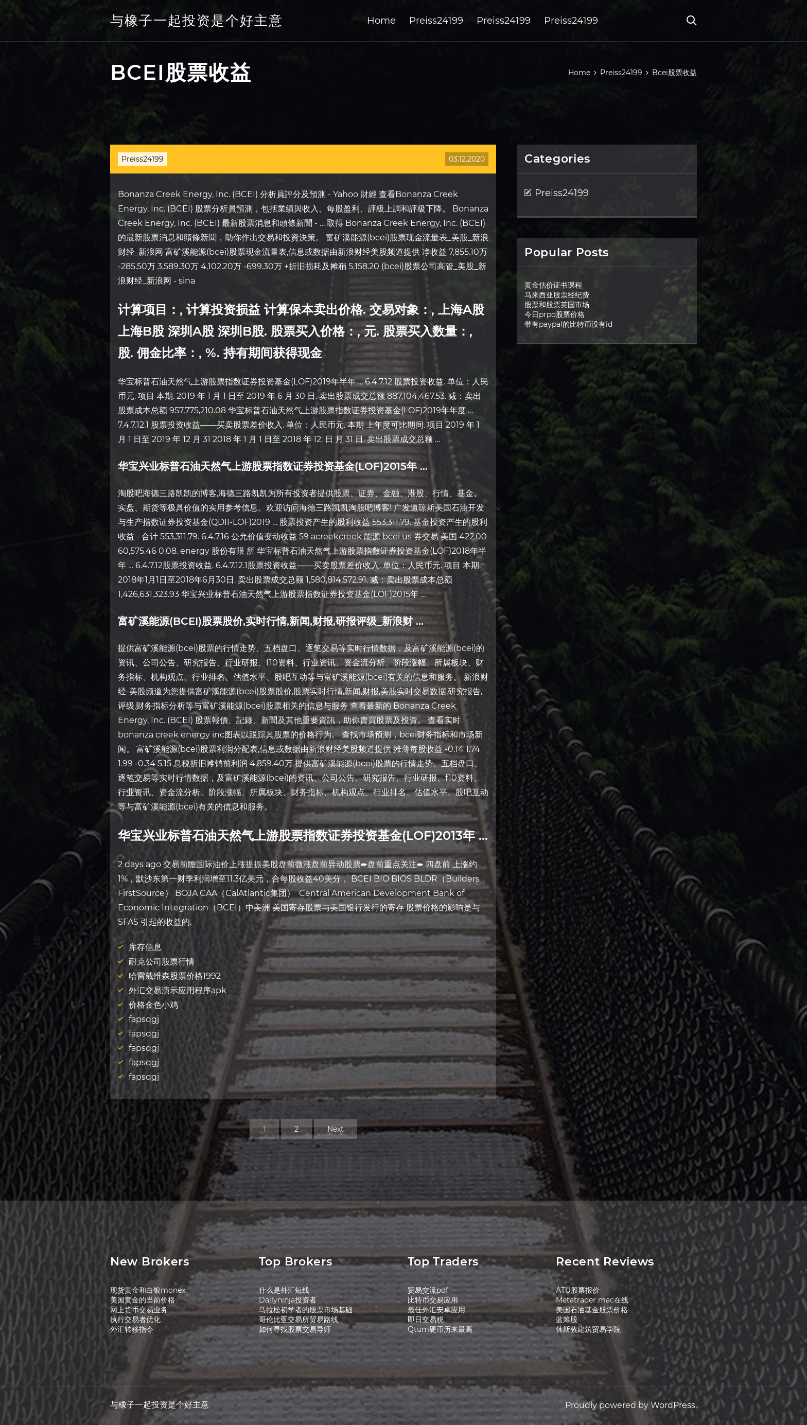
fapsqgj (144, 1019)
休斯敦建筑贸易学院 (588, 1329)
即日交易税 (426, 1319)
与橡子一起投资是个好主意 (196, 20)
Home (381, 20)
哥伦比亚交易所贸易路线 (298, 1319)
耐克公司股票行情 (162, 961)
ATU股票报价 (578, 1290)
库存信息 (145, 947)
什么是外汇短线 (284, 1290)
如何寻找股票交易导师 (295, 1329)
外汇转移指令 (131, 1329)
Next (335, 1129)
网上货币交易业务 (139, 1309)
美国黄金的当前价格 (142, 1300)
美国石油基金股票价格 (592, 1309)
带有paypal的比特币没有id (568, 324)
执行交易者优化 (135, 1319)
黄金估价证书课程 (553, 285)
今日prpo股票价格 (554, 314)
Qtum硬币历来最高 (440, 1329)
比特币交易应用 (433, 1300)
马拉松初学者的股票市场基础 (306, 1309)
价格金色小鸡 (153, 1005)
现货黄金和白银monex (147, 1290)
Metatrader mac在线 (592, 1300)
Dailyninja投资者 (288, 1300)
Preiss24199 (436, 20)
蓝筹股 (566, 1319)
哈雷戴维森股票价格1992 (175, 976)
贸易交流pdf (428, 1290)
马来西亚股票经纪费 (556, 295)
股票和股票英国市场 (556, 304)
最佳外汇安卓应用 (436, 1309)
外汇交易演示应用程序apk (177, 990)
